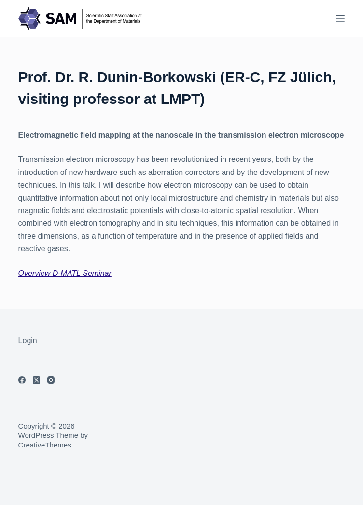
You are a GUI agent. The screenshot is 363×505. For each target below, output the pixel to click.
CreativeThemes (44, 445)
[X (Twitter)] (36, 380)
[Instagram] (51, 380)
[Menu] (340, 18)
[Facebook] (22, 380)
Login (27, 340)
